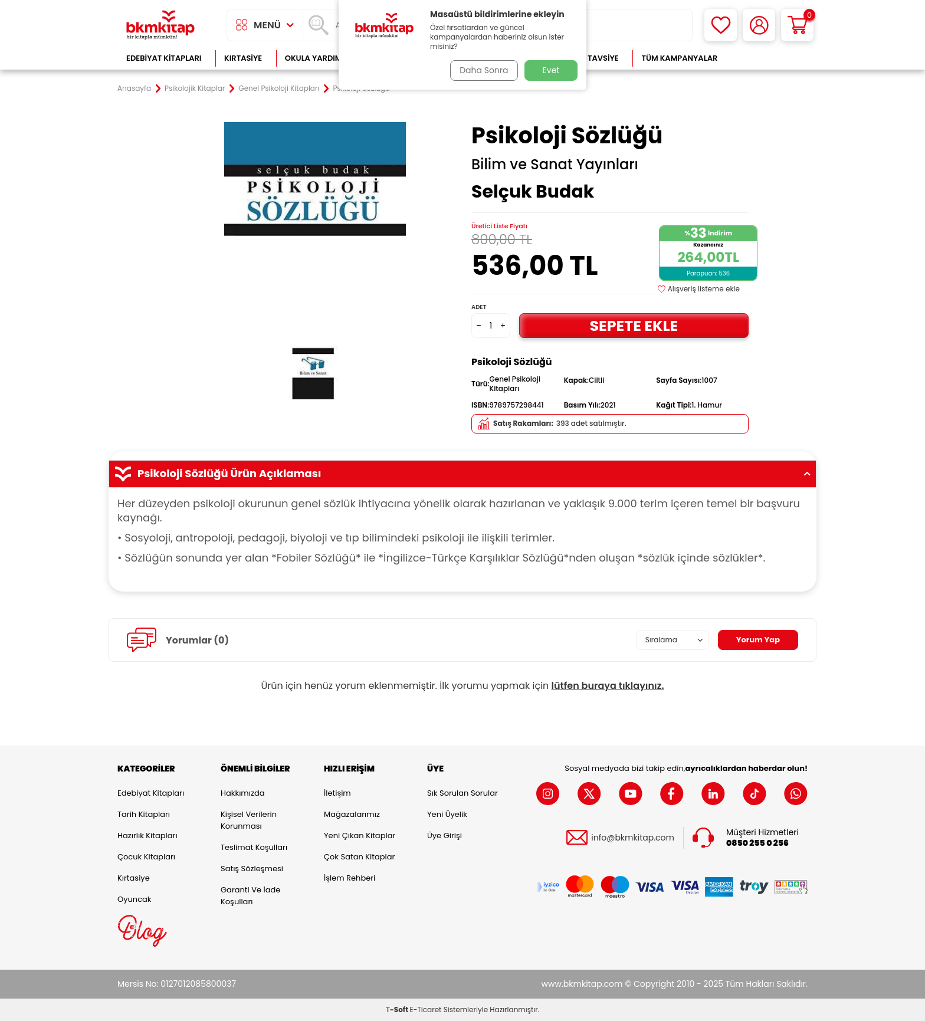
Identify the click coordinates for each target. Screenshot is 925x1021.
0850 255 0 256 (757, 843)
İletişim (337, 793)
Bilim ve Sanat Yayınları (554, 164)
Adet (478, 307)
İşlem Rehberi (349, 878)
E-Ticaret (426, 1009)
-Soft (398, 1009)
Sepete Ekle (633, 325)
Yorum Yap (756, 640)
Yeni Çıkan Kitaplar (359, 835)
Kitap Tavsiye (591, 58)
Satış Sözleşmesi (252, 868)
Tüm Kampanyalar (679, 58)
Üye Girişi (444, 835)
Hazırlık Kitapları (147, 835)
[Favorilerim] (720, 25)
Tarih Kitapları (143, 814)
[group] (315, 260)
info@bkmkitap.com (632, 837)
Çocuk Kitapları (146, 856)
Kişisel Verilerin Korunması (249, 820)
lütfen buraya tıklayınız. (608, 685)
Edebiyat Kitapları (163, 58)
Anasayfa (134, 88)
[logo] (160, 25)
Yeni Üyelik (447, 814)
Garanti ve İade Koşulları (250, 895)
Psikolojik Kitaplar (195, 88)
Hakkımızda (242, 793)
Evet (551, 70)
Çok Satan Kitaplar (359, 856)
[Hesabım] (759, 25)
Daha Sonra (482, 70)
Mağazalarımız (352, 814)
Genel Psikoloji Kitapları (278, 88)
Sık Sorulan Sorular (462, 793)
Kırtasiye (243, 58)
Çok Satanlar (769, 58)
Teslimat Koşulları (254, 847)
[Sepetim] (797, 25)
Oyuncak (134, 899)
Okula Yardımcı (317, 58)
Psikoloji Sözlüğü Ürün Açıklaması (462, 473)
